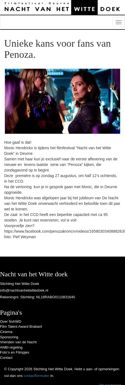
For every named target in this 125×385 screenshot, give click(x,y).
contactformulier (36, 376)
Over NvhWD (10, 321)
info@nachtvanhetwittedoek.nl (24, 290)
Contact (6, 358)
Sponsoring (9, 337)
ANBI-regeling (11, 347)
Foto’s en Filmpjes (14, 352)
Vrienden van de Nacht (18, 342)
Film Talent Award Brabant (21, 326)
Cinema (6, 332)
